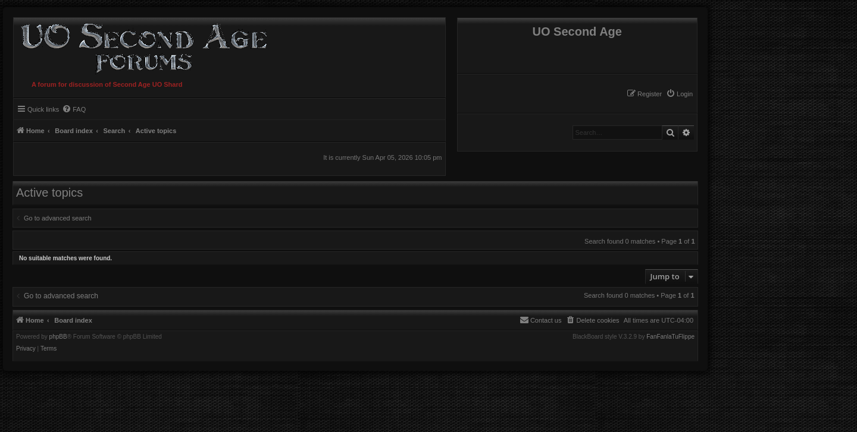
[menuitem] (679, 94)
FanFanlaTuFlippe (670, 337)
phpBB (58, 337)
